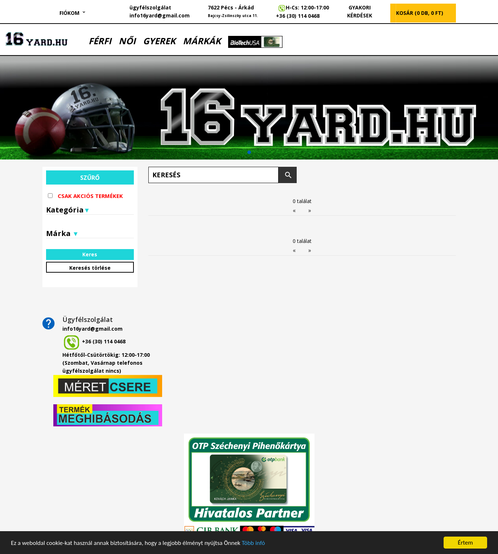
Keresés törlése (90, 267)
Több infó (253, 543)
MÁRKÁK (202, 41)
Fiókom (69, 12)
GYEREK (159, 41)
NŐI (127, 41)
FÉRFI (100, 41)
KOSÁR (419, 12)
